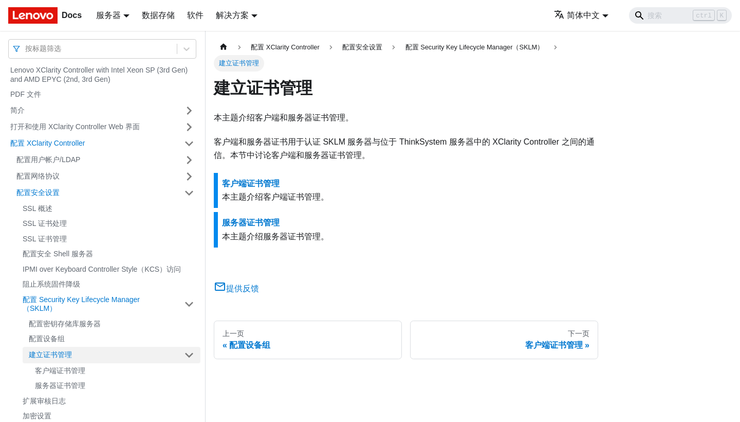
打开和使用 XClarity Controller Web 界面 (75, 126)
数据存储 (158, 15)
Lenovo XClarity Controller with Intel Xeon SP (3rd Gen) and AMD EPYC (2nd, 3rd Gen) (99, 74)
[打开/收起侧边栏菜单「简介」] (189, 110)
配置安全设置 (38, 192)
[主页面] (223, 47)
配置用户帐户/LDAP (48, 159)
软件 (195, 15)
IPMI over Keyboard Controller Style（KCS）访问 (102, 269)
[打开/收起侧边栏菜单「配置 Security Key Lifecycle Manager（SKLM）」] (189, 304)
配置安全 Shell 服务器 (58, 254)
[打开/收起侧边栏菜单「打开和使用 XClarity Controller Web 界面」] (189, 127)
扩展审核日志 (44, 401)
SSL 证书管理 (45, 239)
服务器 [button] (108, 15)
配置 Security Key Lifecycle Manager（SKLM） (81, 304)
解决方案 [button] (232, 15)
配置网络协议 (38, 176)
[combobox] (26, 49)
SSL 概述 (37, 208)
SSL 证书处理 (45, 223)
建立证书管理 (50, 354)
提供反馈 (236, 288)
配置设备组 (47, 339)
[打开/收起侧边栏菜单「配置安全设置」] (189, 193)
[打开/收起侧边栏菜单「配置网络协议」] (189, 176)
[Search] (680, 15)
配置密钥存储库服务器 (65, 324)
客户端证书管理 (60, 370)
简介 (17, 110)
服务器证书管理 (60, 385)
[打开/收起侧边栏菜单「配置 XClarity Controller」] (189, 143)
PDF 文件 (25, 94)
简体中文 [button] (577, 15)
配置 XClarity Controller (47, 143)
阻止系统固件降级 (51, 284)
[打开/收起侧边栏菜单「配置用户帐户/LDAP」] (189, 160)
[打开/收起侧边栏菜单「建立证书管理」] (189, 355)
